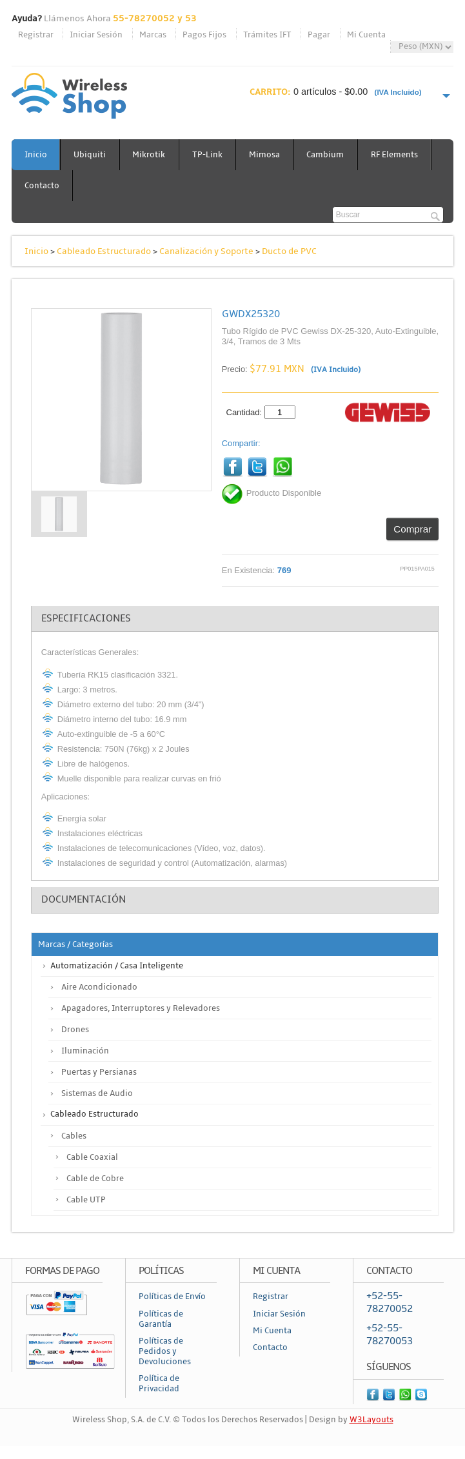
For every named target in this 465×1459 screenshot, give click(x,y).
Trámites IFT (267, 35)
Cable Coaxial (92, 1157)
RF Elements (396, 155)
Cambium (327, 155)
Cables (73, 1136)
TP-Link (208, 155)
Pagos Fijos (204, 35)
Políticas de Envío (172, 1296)
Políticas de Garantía (161, 1319)
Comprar (412, 529)
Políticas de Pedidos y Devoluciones (165, 1351)
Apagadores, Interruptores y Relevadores (140, 1008)
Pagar (319, 35)
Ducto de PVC (289, 251)
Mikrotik (150, 155)
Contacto (42, 186)
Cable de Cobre (95, 1178)
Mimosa (266, 155)
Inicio (36, 155)
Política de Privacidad (159, 1384)
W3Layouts (371, 1420)
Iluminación (85, 1051)
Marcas (152, 35)
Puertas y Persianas (99, 1072)
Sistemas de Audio (97, 1093)
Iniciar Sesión (96, 35)
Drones (75, 1029)
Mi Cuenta (366, 35)
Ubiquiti (90, 155)
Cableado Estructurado (104, 251)
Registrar (36, 35)
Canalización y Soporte (206, 251)
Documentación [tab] (83, 900)
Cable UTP (86, 1200)
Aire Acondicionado (99, 987)
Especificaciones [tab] (86, 618)
